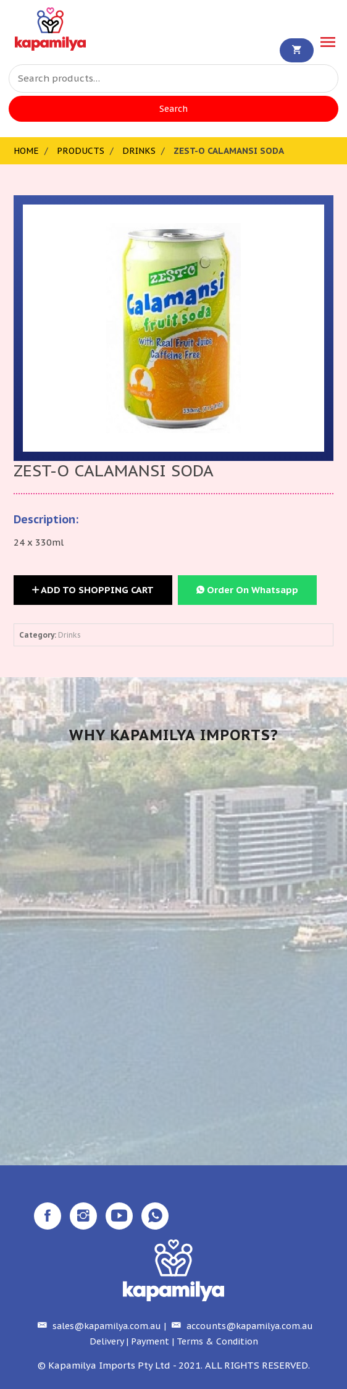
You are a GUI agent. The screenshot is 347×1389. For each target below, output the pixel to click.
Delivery (106, 1341)
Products (80, 150)
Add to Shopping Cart (93, 590)
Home (26, 150)
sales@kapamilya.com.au (98, 1326)
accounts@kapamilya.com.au (241, 1326)
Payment (150, 1341)
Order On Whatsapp (247, 590)
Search (173, 108)
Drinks (139, 150)
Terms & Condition (217, 1341)
